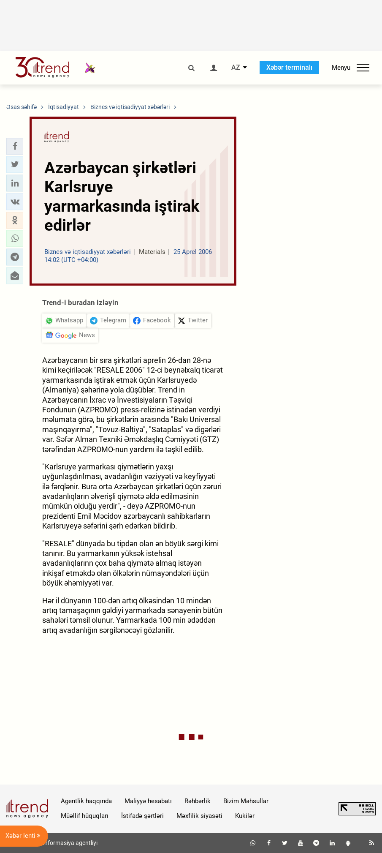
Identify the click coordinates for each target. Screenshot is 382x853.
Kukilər (245, 816)
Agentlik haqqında (86, 801)
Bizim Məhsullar (245, 801)
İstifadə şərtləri (142, 816)
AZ (235, 67)
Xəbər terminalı (289, 67)
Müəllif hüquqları (84, 816)
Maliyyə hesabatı (148, 801)
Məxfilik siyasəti (199, 816)
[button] (15, 146)
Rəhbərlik (197, 801)
